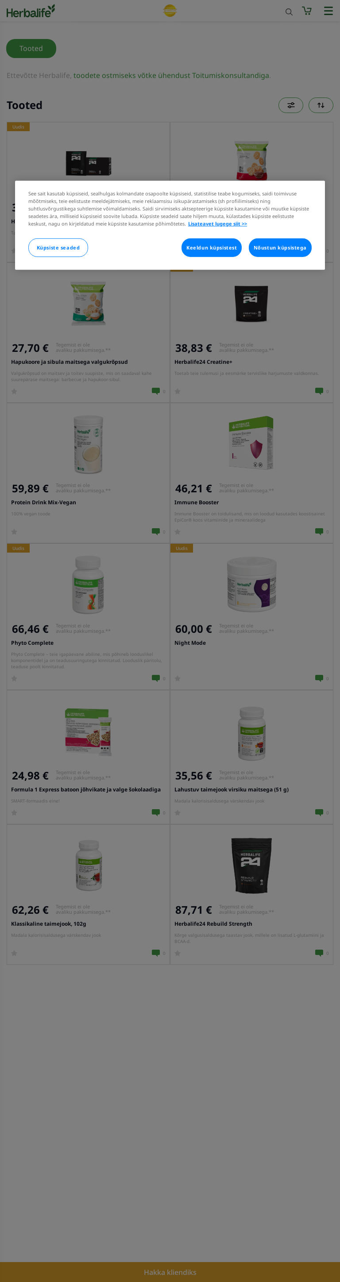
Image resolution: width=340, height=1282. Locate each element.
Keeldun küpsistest (211, 247)
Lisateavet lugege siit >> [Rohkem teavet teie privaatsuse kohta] (217, 223)
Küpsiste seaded (58, 247)
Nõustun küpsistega (280, 247)
